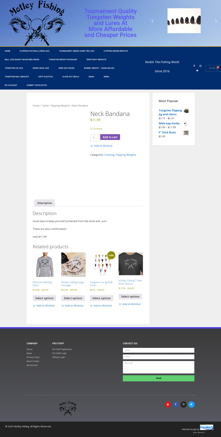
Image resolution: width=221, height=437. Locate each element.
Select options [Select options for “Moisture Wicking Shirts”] (44, 298)
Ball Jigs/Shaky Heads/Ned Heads (22, 59)
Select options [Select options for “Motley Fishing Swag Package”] (73, 298)
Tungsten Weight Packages (63, 59)
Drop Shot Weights (96, 59)
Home (36, 105)
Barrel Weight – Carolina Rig (99, 68)
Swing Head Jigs (41, 68)
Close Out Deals (70, 76)
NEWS (106, 76)
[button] (152, 21)
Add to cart (110, 137)
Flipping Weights (60, 105)
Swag (91, 76)
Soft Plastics (45, 76)
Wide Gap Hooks (66, 68)
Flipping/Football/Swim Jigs (34, 51)
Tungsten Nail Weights (17, 76)
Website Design (189, 429)
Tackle (45, 105)
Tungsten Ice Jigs (14, 68)
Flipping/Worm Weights (116, 51)
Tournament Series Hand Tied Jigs (76, 51)
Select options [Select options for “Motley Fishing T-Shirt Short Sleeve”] (130, 296)
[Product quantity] (95, 137)
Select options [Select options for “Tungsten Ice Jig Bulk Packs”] (101, 298)
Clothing (109, 154)
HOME (7, 51)
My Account (11, 85)
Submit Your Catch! (37, 85)
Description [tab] (44, 203)
